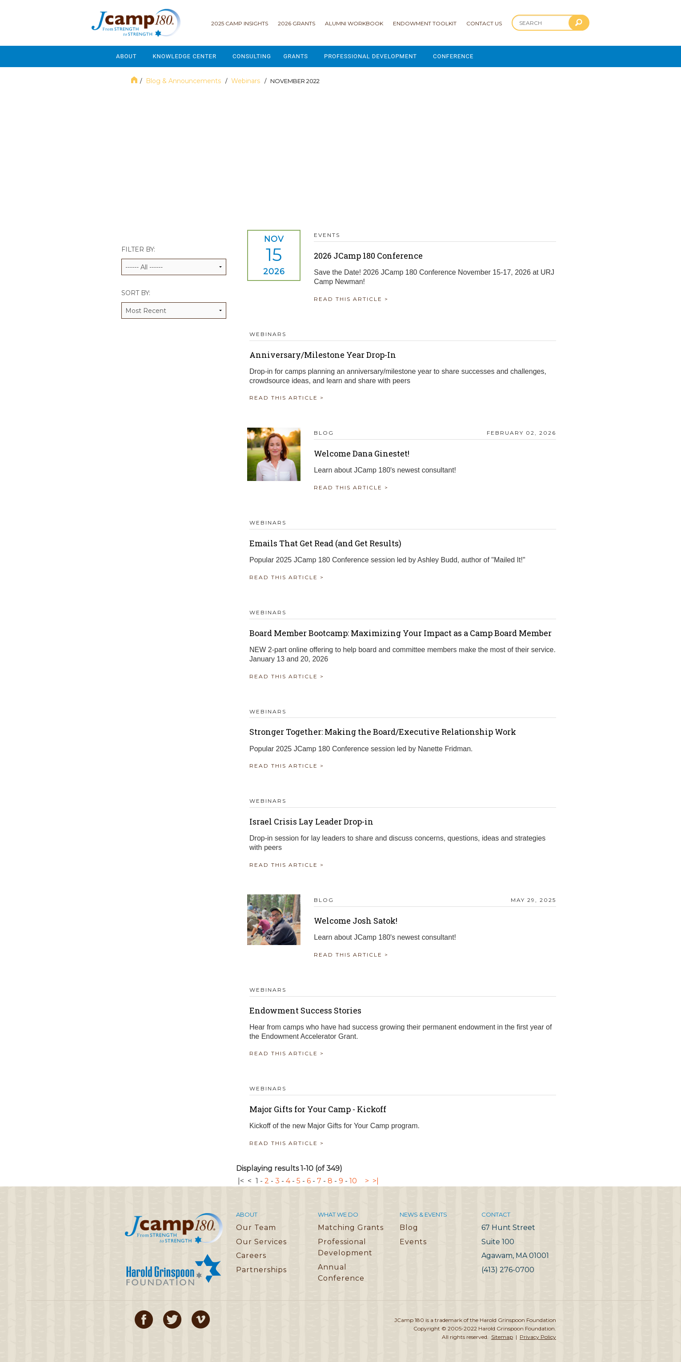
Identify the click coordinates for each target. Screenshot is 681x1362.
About (126, 55)
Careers (251, 1254)
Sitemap (502, 1335)
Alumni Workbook (354, 23)
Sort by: (173, 302)
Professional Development (378, 55)
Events (413, 1240)
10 (353, 1179)
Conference (463, 55)
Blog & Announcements (184, 80)
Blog (409, 1226)
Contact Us (484, 23)
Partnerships (261, 1268)
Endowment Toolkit (425, 23)
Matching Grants (351, 1226)
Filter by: (173, 259)
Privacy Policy (538, 1335)
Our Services (261, 1240)
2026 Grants (296, 23)
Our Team (256, 1226)
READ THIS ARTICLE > (353, 297)
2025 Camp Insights (239, 23)
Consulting (256, 55)
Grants (301, 55)
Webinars (246, 80)
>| (376, 1179)
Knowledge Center (187, 55)
